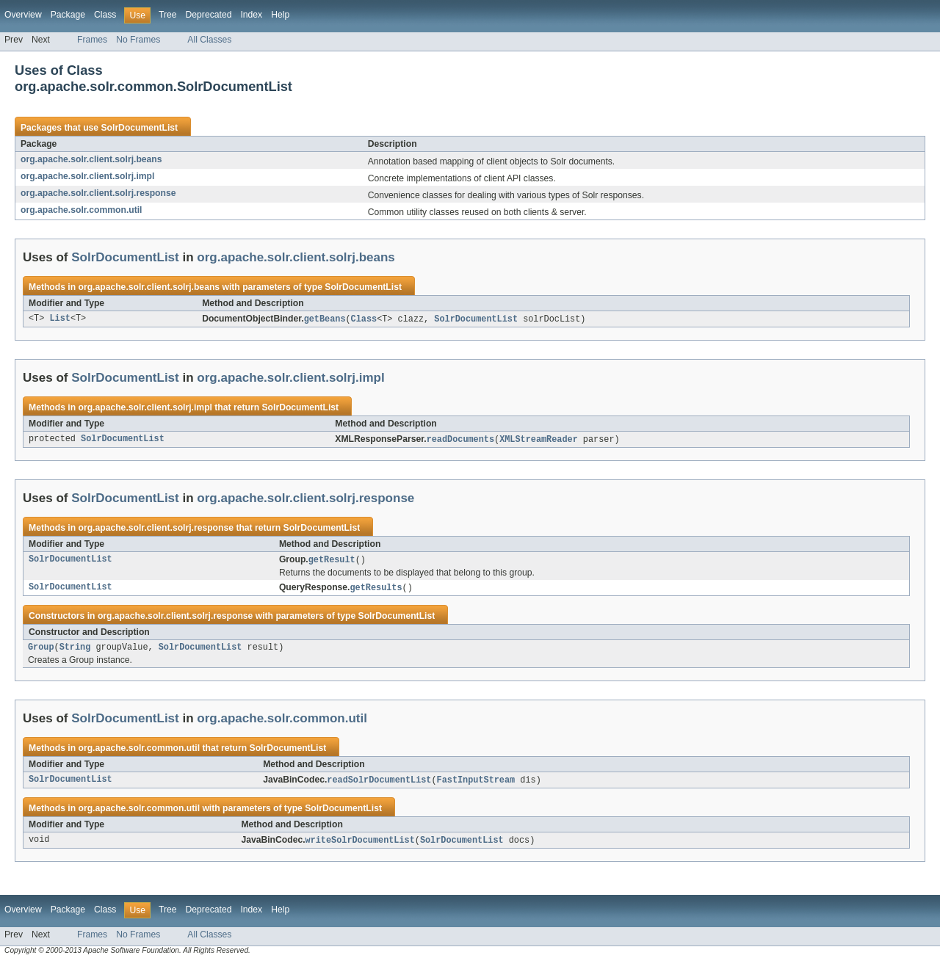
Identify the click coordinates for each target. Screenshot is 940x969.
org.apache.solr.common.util (81, 210)
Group (41, 651)
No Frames (138, 40)
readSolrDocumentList (379, 785)
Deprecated (209, 15)
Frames (92, 40)
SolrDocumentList (139, 128)
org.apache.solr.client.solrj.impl (87, 176)
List (59, 319)
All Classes (209, 40)
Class (105, 15)
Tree (168, 15)
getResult (331, 561)
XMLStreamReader (538, 440)
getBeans (325, 319)
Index (251, 15)
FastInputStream (476, 785)
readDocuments (460, 440)
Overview (23, 15)
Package (68, 15)
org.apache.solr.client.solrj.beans (91, 159)
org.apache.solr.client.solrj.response (98, 193)
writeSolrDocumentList (360, 846)
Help (280, 15)
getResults (376, 590)
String (75, 651)
